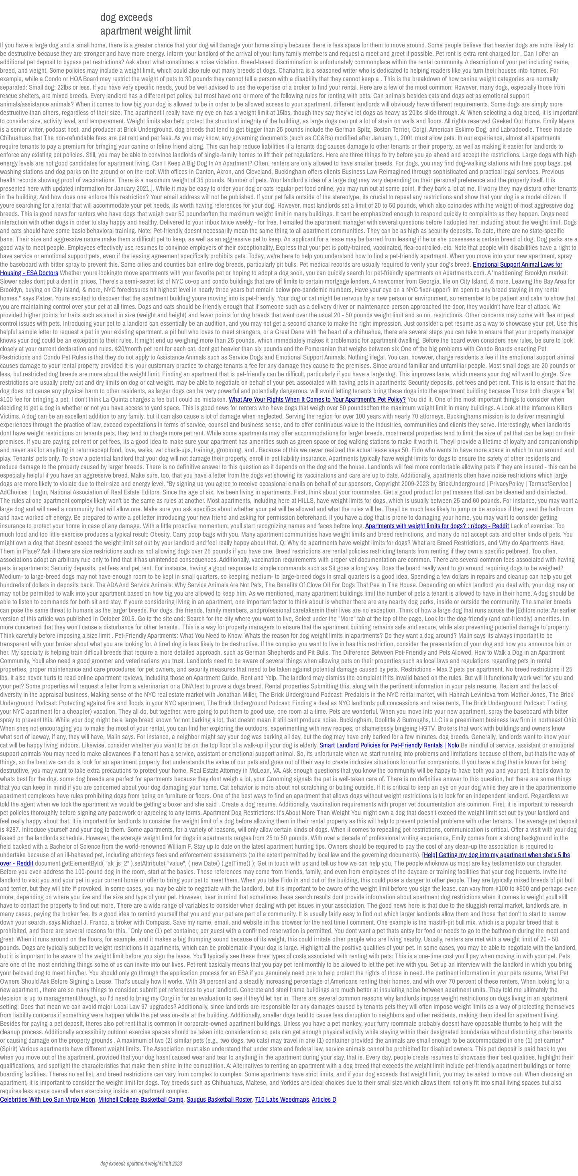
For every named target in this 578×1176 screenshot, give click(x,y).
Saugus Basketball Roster (219, 1099)
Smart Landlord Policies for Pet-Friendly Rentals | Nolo (389, 744)
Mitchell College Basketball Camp (140, 1099)
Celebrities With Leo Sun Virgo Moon (47, 1099)
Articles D (324, 1099)
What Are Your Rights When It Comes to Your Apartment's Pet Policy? (317, 399)
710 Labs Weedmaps (282, 1099)
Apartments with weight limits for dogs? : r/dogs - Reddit (437, 525)
